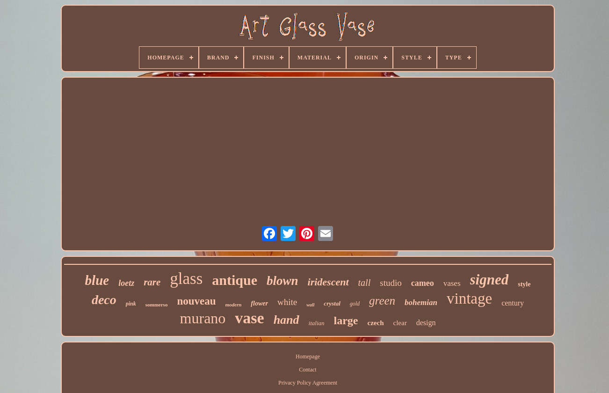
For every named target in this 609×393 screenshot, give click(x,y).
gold (355, 303)
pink (131, 303)
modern (233, 304)
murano (203, 318)
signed (489, 279)
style (524, 284)
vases (452, 283)
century (512, 303)
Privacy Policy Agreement (307, 382)
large (346, 320)
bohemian (421, 302)
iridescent (328, 282)
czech (376, 323)
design (426, 323)
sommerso (156, 304)
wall (310, 304)
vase (249, 318)
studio (390, 283)
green (382, 300)
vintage (469, 298)
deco (104, 299)
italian (317, 323)
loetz (126, 283)
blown (282, 281)
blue (97, 280)
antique (234, 280)
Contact (307, 369)
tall (364, 282)
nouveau (196, 301)
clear (400, 323)
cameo (422, 283)
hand (286, 320)
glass (186, 278)
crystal (332, 303)
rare (152, 282)
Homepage (308, 356)
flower (259, 303)
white (287, 302)
